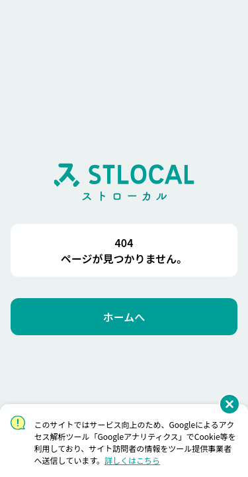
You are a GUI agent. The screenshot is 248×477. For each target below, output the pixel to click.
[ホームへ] (124, 316)
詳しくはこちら (132, 460)
